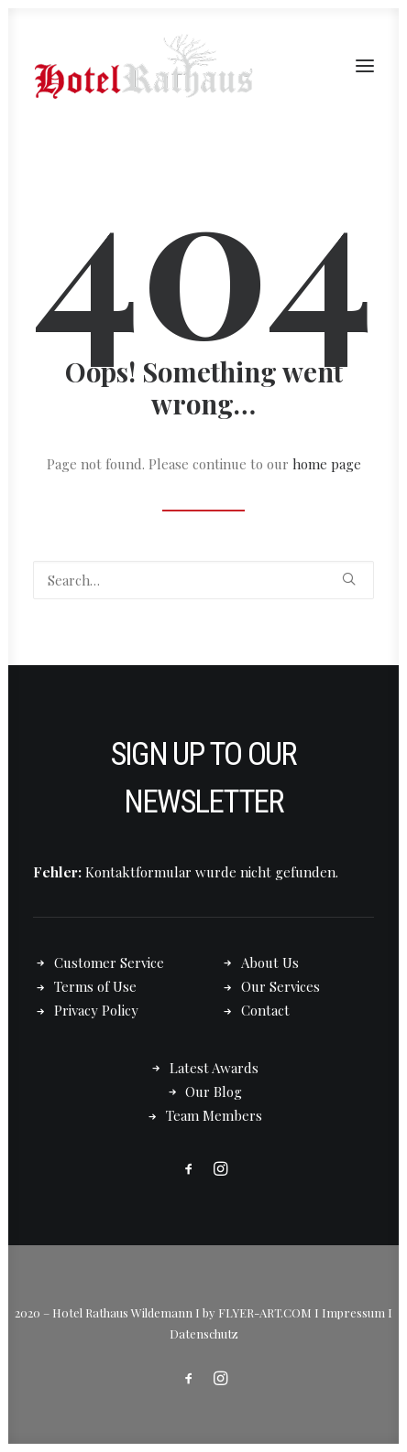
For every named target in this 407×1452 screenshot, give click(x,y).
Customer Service (109, 962)
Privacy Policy (96, 1010)
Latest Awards (214, 1068)
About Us (270, 962)
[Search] (203, 580)
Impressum (353, 1312)
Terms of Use (95, 986)
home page (326, 464)
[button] (365, 66)
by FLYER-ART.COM (257, 1312)
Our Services (280, 986)
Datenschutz (204, 1333)
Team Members (214, 1115)
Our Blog (213, 1091)
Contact (265, 1010)
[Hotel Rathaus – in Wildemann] (143, 66)
